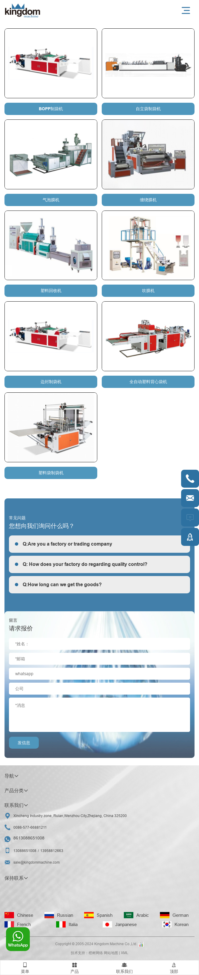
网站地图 (111, 953)
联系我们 (124, 967)
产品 (74, 967)
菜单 (25, 967)
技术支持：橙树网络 (87, 953)
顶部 (174, 967)
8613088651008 (28, 838)
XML (124, 953)
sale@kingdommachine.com (36, 862)
